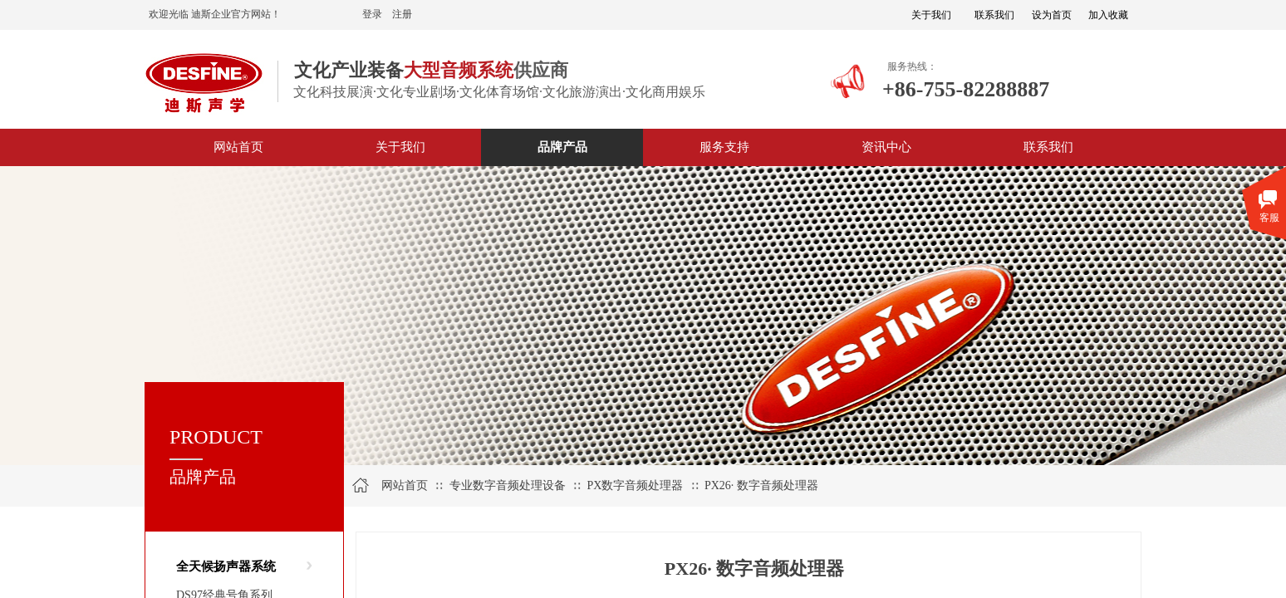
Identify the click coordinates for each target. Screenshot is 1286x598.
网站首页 (404, 485)
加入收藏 (1108, 15)
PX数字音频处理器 (635, 485)
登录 (372, 14)
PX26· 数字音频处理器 (761, 485)
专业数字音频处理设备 (507, 485)
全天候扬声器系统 (226, 566)
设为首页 (1052, 15)
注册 (402, 14)
